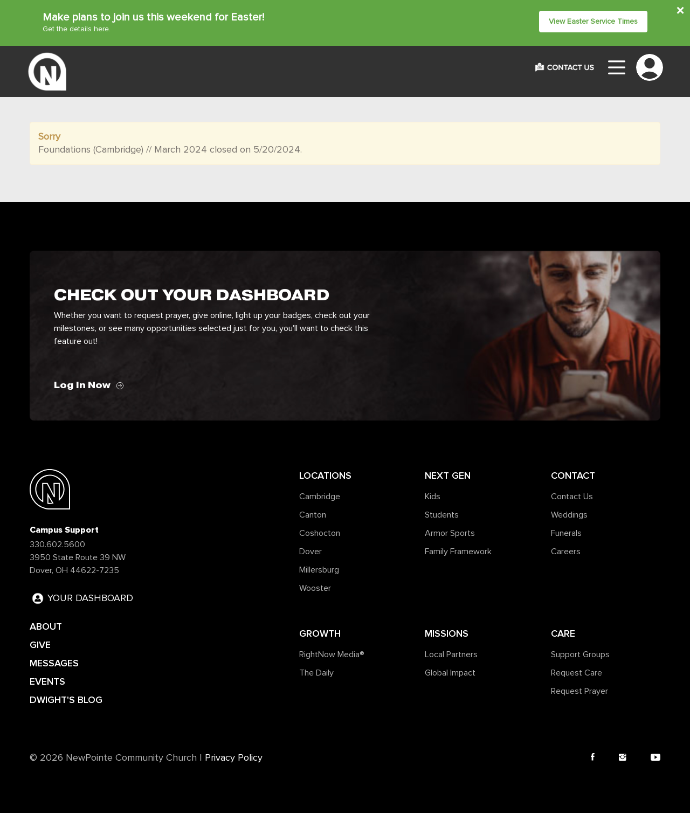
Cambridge (319, 496)
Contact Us (572, 496)
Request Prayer (579, 691)
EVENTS (47, 681)
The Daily (316, 673)
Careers (566, 551)
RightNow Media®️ (331, 654)
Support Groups (580, 654)
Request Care (576, 673)
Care (563, 633)
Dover (310, 551)
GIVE (40, 645)
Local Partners (451, 654)
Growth (320, 633)
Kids (432, 496)
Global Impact (450, 673)
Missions (446, 633)
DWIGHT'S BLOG (66, 700)
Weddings (569, 515)
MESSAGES (54, 663)
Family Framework (458, 551)
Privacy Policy (234, 758)
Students (442, 515)
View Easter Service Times (593, 21)
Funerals (566, 533)
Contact (573, 475)
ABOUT (46, 626)
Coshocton (319, 533)
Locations (325, 475)
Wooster (315, 588)
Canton (312, 515)
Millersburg (319, 570)
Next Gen (448, 475)
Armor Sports (450, 533)
